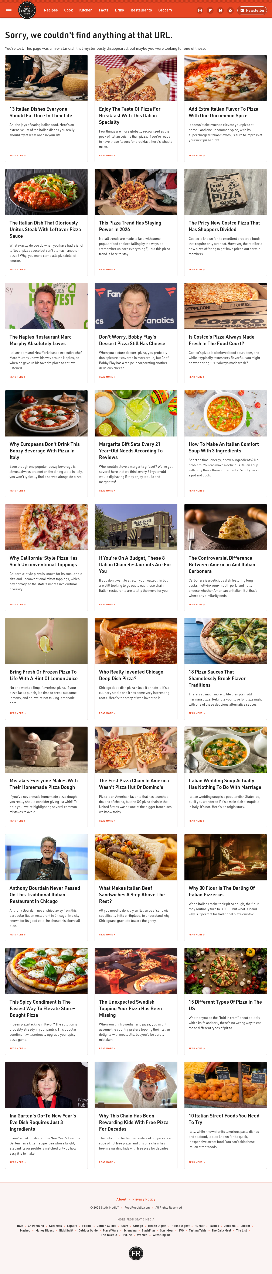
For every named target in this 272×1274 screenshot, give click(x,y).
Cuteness (55, 1225)
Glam (124, 1225)
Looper (245, 1225)
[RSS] (230, 10)
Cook (68, 9)
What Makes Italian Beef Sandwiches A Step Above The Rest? (132, 894)
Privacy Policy (143, 1199)
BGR (20, 1225)
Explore (72, 1225)
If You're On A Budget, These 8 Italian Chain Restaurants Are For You (135, 564)
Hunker (199, 1225)
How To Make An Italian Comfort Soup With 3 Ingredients (224, 447)
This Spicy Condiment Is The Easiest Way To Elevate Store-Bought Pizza (42, 1008)
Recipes (51, 9)
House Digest (180, 1225)
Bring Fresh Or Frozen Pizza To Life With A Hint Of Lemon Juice (44, 674)
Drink (119, 9)
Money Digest (44, 1230)
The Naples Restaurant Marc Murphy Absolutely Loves (40, 339)
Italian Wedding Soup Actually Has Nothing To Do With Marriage (225, 783)
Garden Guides (106, 1225)
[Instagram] (200, 10)
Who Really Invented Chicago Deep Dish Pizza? (131, 674)
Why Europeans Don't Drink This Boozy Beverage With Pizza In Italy (45, 450)
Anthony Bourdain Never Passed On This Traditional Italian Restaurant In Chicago (45, 894)
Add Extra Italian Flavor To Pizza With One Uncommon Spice (223, 112)
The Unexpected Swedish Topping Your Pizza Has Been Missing (130, 1008)
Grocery (165, 9)
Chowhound (36, 1225)
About (121, 1199)
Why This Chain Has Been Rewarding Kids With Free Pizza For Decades (134, 1122)
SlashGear (166, 1230)
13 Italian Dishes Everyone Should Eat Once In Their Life (41, 112)
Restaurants (141, 9)
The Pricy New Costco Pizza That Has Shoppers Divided (224, 225)
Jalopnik (229, 1225)
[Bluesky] (220, 10)
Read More (16, 155)
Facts (104, 9)
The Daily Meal (221, 1230)
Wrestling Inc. (162, 1235)
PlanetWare (110, 1230)
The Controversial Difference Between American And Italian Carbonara (222, 564)
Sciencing (130, 1230)
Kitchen (85, 9)
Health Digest (157, 1225)
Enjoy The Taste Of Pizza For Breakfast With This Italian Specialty (129, 115)
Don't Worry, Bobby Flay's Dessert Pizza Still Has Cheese (132, 339)
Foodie (87, 1225)
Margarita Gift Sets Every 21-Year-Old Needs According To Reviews (131, 450)
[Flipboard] (210, 10)
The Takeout (109, 1235)
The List (241, 1230)
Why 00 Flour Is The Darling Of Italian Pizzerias (222, 891)
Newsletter (252, 10)
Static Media (109, 1207)
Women (142, 1235)
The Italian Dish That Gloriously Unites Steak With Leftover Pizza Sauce (45, 229)
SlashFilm (148, 1230)
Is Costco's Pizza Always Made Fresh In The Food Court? (222, 339)
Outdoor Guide (88, 1230)
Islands (214, 1225)
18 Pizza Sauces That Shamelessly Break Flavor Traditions (217, 678)
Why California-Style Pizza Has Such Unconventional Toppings (44, 561)
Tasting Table (198, 1230)
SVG (181, 1230)
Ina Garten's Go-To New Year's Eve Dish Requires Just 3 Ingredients (43, 1122)
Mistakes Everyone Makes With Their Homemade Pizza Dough (44, 783)
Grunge (138, 1225)
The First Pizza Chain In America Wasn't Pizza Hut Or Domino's (134, 783)
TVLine (127, 1235)
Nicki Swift (66, 1230)
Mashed (25, 1230)
